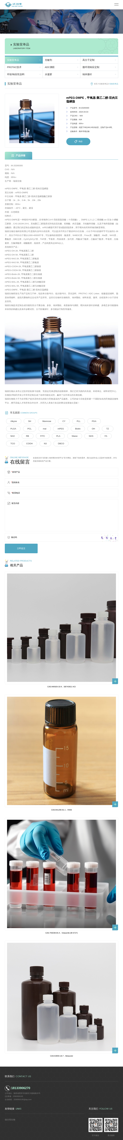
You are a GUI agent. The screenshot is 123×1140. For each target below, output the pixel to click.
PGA (81, 421)
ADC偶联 (50, 67)
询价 (78, 141)
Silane (25, 435)
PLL (68, 421)
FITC (103, 428)
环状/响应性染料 (16, 74)
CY (55, 421)
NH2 (78, 428)
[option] (32, 120)
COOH (79, 435)
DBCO (106, 435)
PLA (11, 435)
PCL (109, 421)
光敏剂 (48, 60)
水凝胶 (48, 74)
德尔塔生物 (9, 1110)
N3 (93, 435)
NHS (39, 435)
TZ (65, 428)
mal (11, 428)
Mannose (41, 421)
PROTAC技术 (14, 67)
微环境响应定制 (90, 67)
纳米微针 (87, 74)
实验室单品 (13, 60)
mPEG (25, 428)
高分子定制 (88, 60)
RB (90, 428)
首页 (96, 84)
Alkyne (12, 421)
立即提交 (18, 539)
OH (53, 428)
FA (52, 435)
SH (26, 421)
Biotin (39, 428)
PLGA (95, 421)
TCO (65, 435)
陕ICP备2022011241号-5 (83, 1136)
